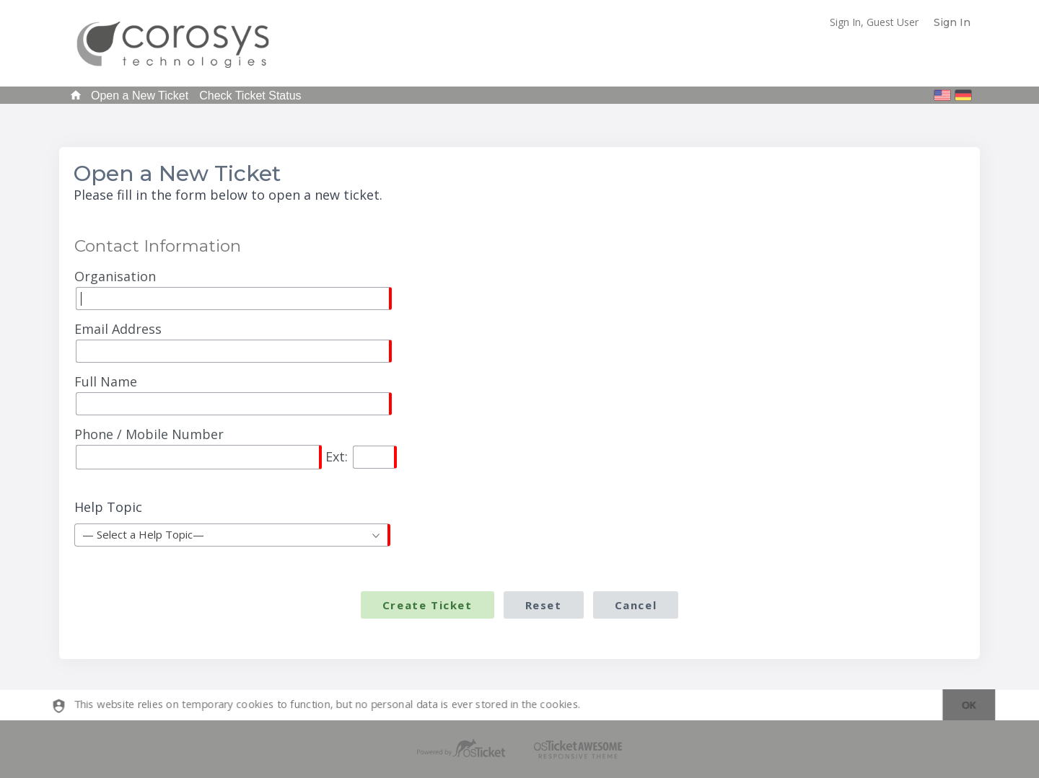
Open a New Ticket (139, 95)
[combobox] (232, 535)
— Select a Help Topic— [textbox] (143, 534)
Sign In (952, 22)
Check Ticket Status (250, 95)
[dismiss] (963, 705)
